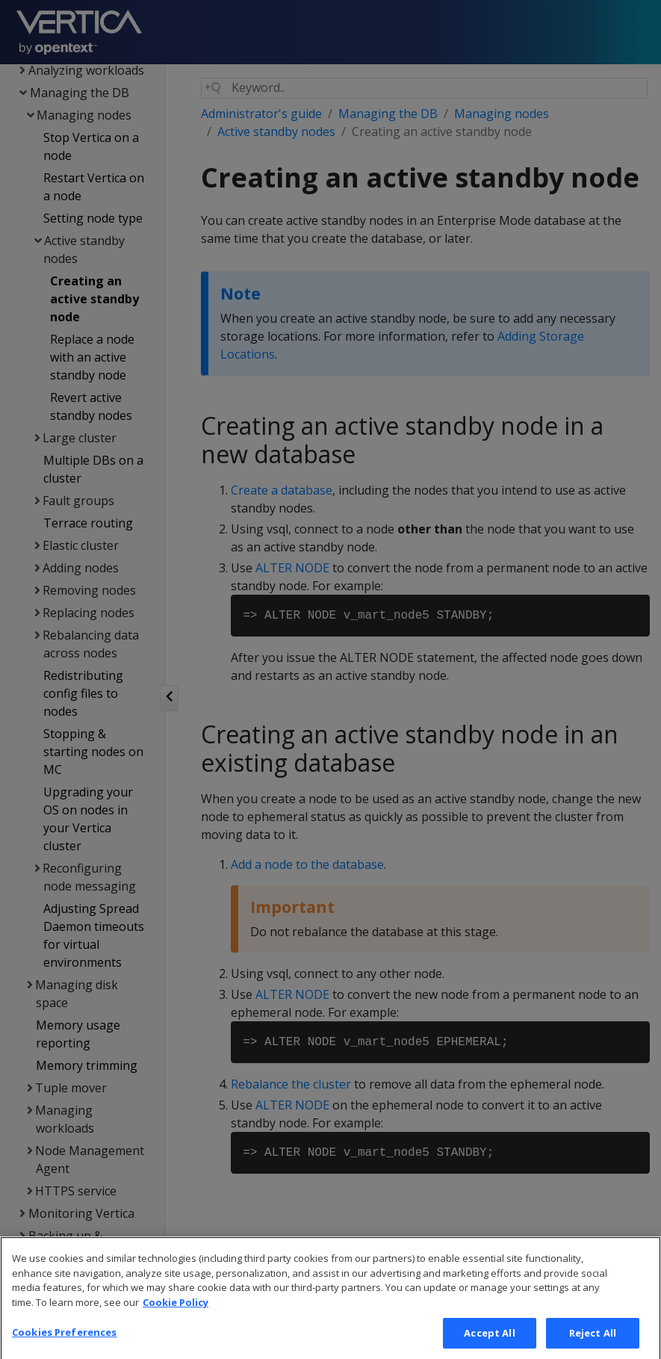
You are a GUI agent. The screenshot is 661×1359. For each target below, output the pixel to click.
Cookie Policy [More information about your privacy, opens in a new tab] (175, 1318)
